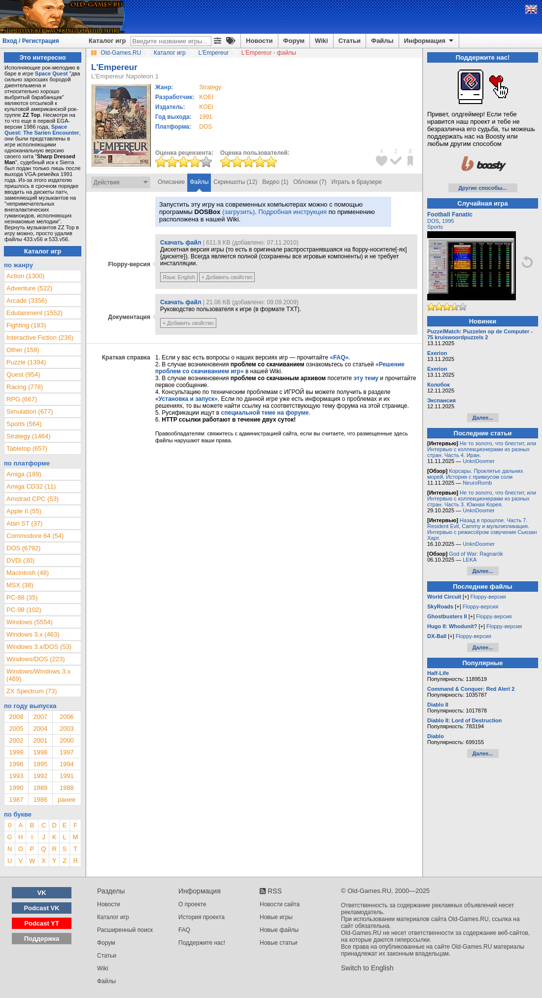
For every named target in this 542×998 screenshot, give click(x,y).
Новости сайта (280, 904)
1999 (16, 752)
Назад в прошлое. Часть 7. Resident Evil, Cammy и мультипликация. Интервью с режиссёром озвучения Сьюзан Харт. (482, 529)
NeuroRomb (477, 483)
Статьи (350, 40)
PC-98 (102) (23, 609)
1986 (40, 799)
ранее (66, 799)
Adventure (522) (29, 288)
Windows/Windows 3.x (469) (38, 675)
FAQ (184, 930)
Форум (294, 40)
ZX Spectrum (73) (31, 691)
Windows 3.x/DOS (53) (38, 646)
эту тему (366, 378)
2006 (67, 716)
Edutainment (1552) (34, 313)
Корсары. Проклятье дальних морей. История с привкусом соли (475, 474)
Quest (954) (23, 374)
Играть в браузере (357, 181)
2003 (67, 728)
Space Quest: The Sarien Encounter (41, 130)
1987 (16, 799)
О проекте (192, 904)
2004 (40, 728)
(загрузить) (238, 211)
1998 (40, 752)
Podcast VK (41, 908)
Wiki (321, 40)
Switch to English (367, 968)
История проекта (201, 917)
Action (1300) (25, 276)
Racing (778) (24, 387)
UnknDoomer (479, 461)
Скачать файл (180, 242)
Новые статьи (279, 942)
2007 (40, 716)
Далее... (482, 418)
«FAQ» (339, 357)
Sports (435, 227)
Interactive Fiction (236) (39, 337)
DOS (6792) (23, 548)
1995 (40, 764)
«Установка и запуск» (186, 398)
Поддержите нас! (201, 942)
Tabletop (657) (26, 448)
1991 (205, 116)
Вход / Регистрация (30, 40)
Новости (259, 40)
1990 (16, 787)
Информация (429, 41)
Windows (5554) (29, 622)
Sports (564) (24, 424)
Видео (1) (275, 181)
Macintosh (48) (27, 572)
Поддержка (42, 938)
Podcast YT (41, 923)
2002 (16, 740)
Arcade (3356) (26, 300)
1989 (40, 787)
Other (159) (22, 350)
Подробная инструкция (292, 211)
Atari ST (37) (24, 523)
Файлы (382, 40)
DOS (433, 221)
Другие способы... (482, 188)
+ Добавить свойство (227, 277)
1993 (16, 776)
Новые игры (276, 917)
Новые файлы (279, 930)
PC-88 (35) (22, 597)
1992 (40, 776)
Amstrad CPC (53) (32, 498)
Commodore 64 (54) (35, 535)
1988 (67, 787)
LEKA (469, 560)
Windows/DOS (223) (35, 659)
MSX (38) (20, 585)
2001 (40, 740)
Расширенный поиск (125, 930)
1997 (67, 752)
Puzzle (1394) (26, 362)
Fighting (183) (26, 325)
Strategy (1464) (28, 436)
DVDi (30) (20, 560)
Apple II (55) (23, 511)
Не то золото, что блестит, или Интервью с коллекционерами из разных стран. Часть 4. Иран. (481, 449)
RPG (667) (21, 399)
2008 (16, 716)
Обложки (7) (309, 181)
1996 (16, 764)
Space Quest (51, 73)
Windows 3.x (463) (33, 634)
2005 (16, 728)
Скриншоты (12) (235, 181)
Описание (171, 181)
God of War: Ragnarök (476, 554)
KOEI (206, 97)
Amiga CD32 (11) (31, 486)
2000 (67, 740)
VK (41, 892)
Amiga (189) (23, 474)
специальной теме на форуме (265, 412)
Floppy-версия (488, 597)
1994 (67, 764)
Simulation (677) (29, 411)
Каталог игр (107, 40)
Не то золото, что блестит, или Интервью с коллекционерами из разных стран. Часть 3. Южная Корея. (481, 498)
